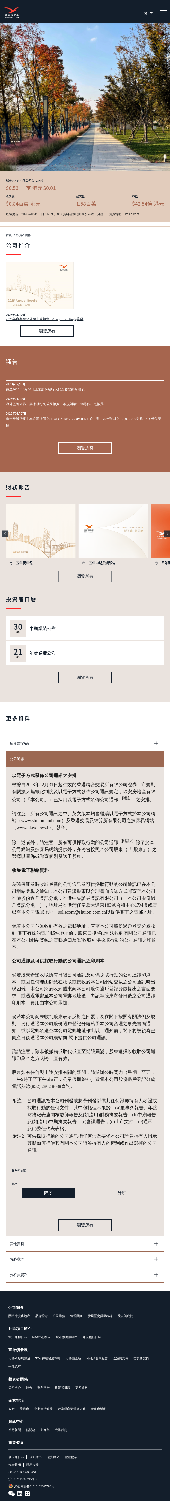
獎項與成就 (125, 1316)
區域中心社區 (41, 1337)
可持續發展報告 (97, 1358)
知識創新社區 (92, 1337)
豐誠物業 (71, 1457)
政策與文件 (120, 1358)
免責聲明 (14, 1465)
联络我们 (61, 1430)
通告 (29, 1388)
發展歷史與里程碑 (100, 1316)
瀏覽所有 (47, 331)
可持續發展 (18, 1350)
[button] (5, 534)
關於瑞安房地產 (19, 1316)
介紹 (11, 1409)
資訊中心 (16, 1422)
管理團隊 (76, 1316)
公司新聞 (14, 1430)
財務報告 (43, 1388)
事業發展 (16, 1443)
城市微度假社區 (66, 1337)
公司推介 (14, 1388)
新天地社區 (16, 1457)
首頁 (9, 235)
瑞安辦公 (53, 1457)
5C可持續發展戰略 (47, 1358)
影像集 (45, 1430)
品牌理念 (41, 1316)
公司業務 (59, 1316)
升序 (122, 1193)
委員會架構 (141, 1358)
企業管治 (16, 1400)
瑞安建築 (35, 1457)
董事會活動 (98, 1409)
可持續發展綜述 (19, 1358)
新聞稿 (30, 1430)
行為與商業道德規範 (72, 1409)
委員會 (24, 1409)
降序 (48, 1193)
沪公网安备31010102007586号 (31, 1486)
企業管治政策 (43, 1409)
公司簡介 (16, 1308)
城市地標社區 (17, 1337)
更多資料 (81, 1388)
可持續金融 (73, 1358)
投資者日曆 (62, 1388)
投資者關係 (23, 235)
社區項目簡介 (20, 1329)
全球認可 (14, 1366)
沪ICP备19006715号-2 (23, 1479)
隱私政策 (32, 1465)
